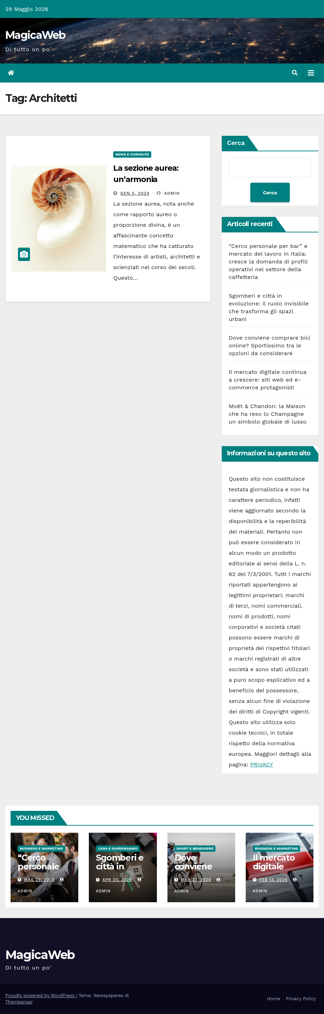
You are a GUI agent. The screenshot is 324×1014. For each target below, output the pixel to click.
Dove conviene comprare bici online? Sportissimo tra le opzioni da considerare (270, 345)
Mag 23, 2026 (39, 880)
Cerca (236, 142)
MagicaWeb (35, 35)
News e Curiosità (132, 154)
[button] (295, 72)
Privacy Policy (301, 998)
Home (273, 998)
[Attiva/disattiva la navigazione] (311, 73)
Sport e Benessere (195, 848)
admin (168, 193)
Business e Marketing (41, 848)
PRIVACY (261, 764)
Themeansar (18, 1001)
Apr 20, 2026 (117, 880)
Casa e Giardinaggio (117, 848)
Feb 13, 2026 (273, 880)
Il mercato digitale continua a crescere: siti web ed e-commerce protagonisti (267, 380)
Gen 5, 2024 (134, 193)
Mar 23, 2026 (196, 880)
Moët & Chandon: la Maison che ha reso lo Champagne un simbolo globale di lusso (268, 414)
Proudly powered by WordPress (40, 995)
